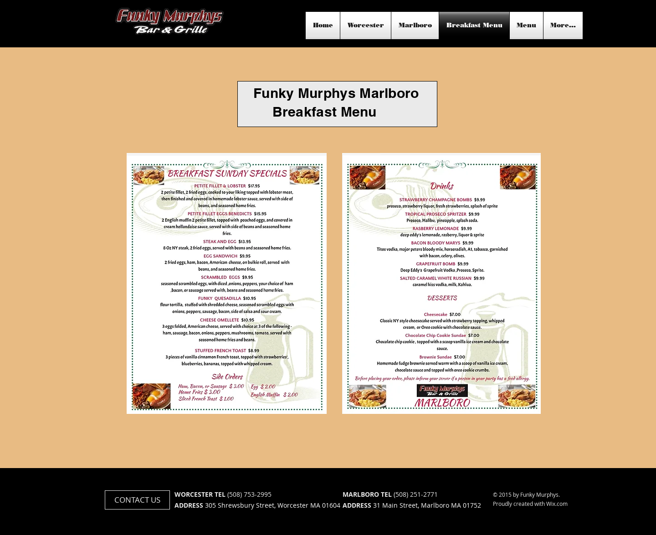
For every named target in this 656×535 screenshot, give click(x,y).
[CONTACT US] (137, 500)
